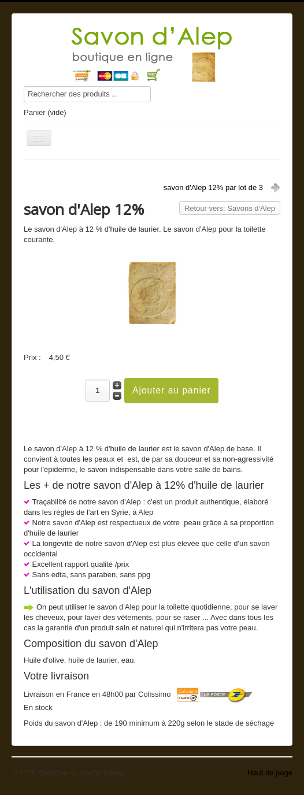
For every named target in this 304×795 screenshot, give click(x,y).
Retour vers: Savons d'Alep (229, 208)
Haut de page (269, 772)
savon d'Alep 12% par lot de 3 (213, 187)
